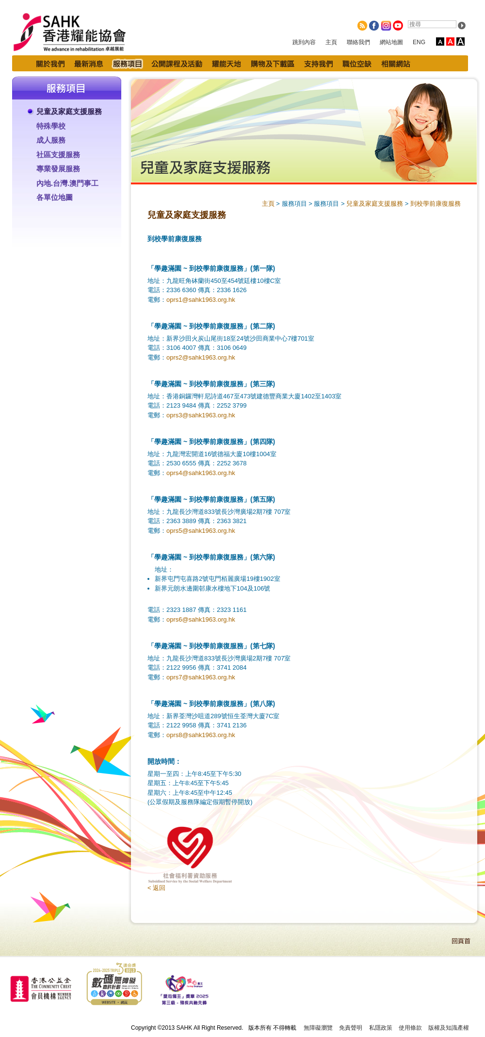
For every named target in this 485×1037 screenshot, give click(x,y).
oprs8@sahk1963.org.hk (200, 735)
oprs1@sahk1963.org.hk (200, 299)
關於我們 (50, 63)
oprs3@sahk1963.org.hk (200, 415)
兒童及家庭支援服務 (69, 111)
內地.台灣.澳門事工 (67, 183)
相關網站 (396, 63)
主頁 (331, 42)
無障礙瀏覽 (318, 1027)
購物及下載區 (272, 63)
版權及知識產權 (448, 1027)
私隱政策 (380, 1027)
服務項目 (127, 63)
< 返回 (156, 887)
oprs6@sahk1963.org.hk (200, 619)
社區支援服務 (58, 154)
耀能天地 (226, 63)
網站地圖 (391, 42)
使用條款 (410, 1027)
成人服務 (50, 140)
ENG (419, 42)
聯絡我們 (358, 42)
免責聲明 (350, 1027)
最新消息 (89, 63)
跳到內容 (304, 42)
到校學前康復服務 (435, 203)
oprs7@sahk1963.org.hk (200, 677)
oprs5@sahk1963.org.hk (200, 530)
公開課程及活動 (177, 63)
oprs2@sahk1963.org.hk (200, 357)
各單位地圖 (54, 197)
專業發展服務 (58, 169)
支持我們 (318, 63)
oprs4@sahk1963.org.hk (200, 473)
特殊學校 (50, 126)
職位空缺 (357, 63)
